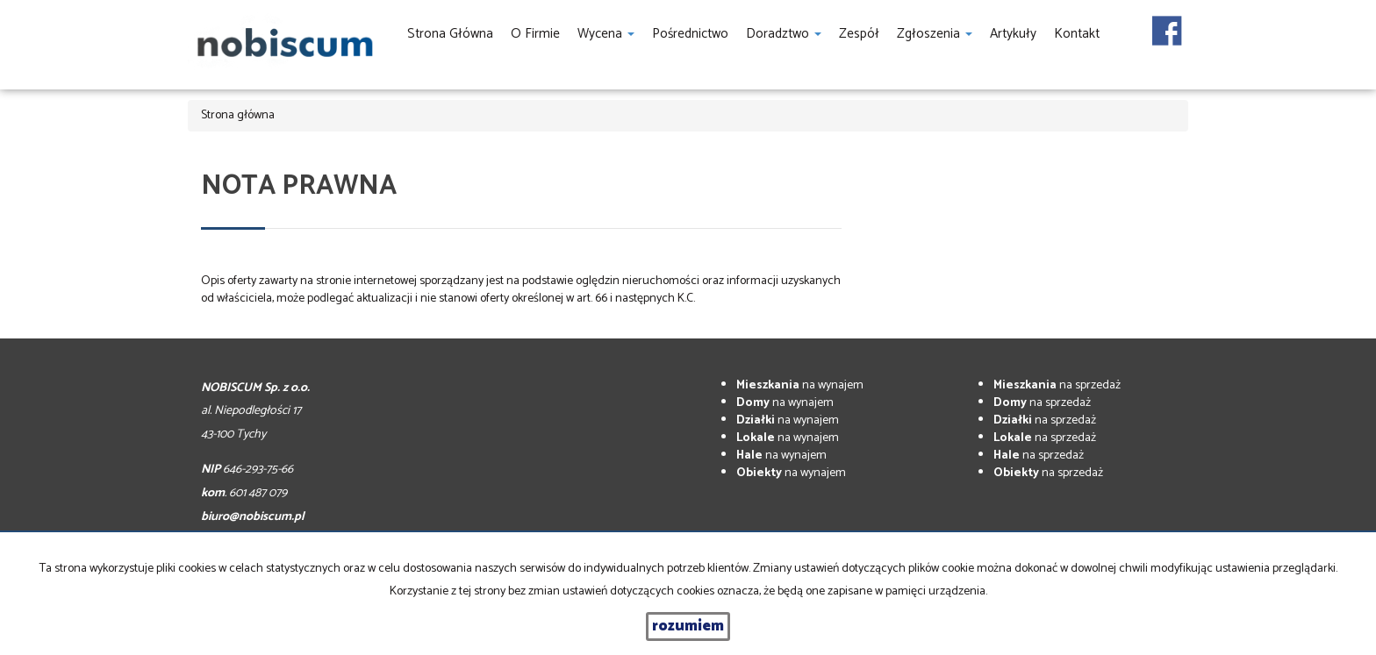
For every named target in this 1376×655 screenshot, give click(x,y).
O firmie (535, 34)
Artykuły (1013, 34)
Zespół (859, 34)
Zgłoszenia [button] (934, 34)
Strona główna (450, 34)
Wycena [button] (605, 34)
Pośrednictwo (690, 34)
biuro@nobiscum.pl (253, 517)
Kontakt (1077, 34)
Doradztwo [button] (783, 34)
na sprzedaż (1057, 385)
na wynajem (800, 385)
